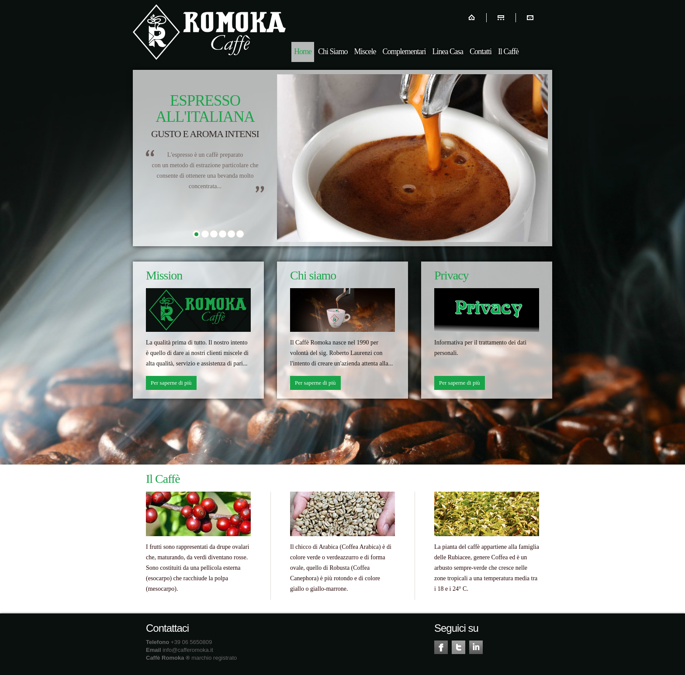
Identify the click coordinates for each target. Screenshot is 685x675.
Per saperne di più (171, 382)
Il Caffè (508, 51)
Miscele (365, 51)
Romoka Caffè (209, 32)
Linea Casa (447, 51)
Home (302, 51)
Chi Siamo (333, 51)
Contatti (480, 51)
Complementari (404, 51)
